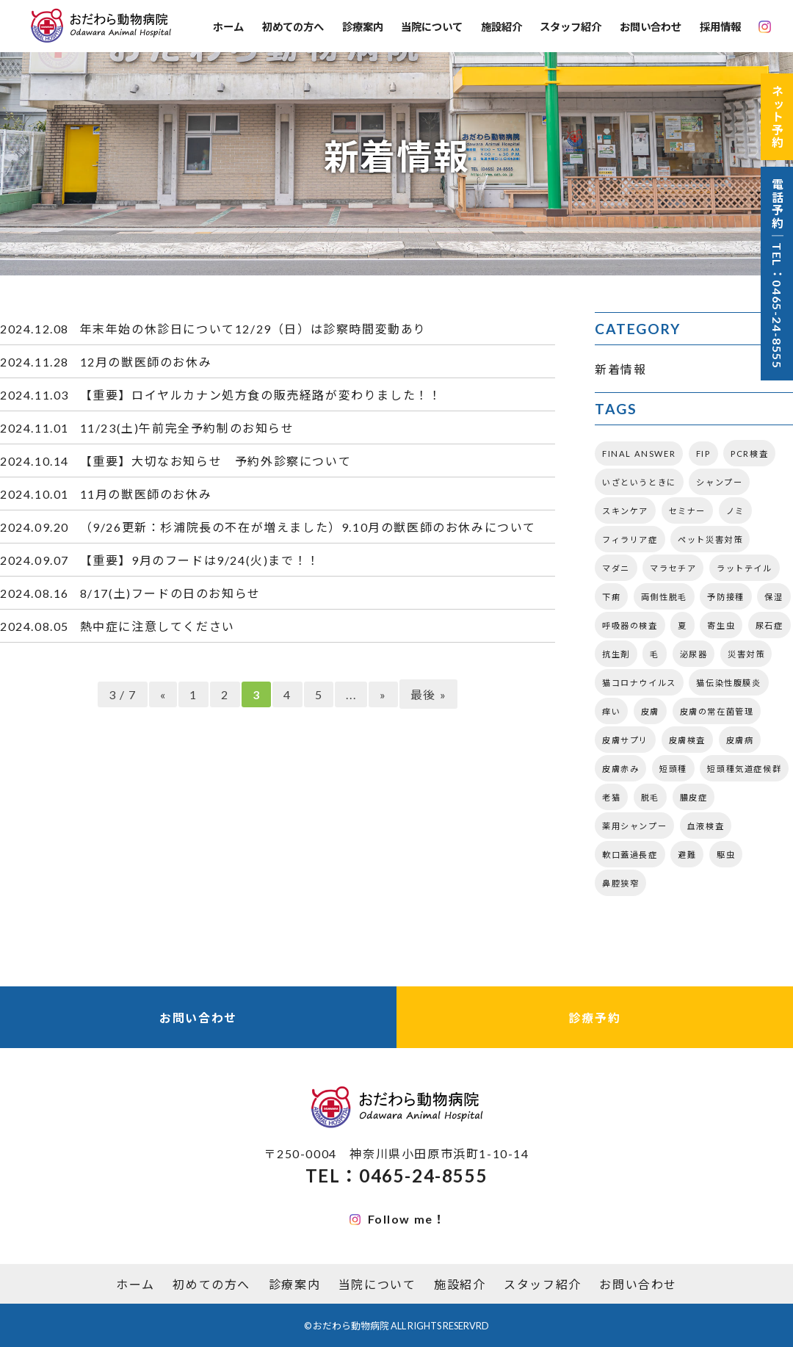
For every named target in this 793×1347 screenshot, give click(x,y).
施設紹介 (501, 27)
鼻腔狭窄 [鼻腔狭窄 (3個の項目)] (620, 883)
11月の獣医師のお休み (146, 494)
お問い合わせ (650, 27)
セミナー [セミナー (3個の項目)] (687, 511)
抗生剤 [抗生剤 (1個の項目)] (616, 654)
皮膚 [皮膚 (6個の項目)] (650, 711)
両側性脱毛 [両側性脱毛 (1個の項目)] (664, 597)
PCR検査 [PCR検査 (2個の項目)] (749, 453)
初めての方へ (293, 27)
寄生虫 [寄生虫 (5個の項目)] (721, 625)
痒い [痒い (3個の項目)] (611, 711)
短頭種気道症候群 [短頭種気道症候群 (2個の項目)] (744, 768)
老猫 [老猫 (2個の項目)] (611, 797)
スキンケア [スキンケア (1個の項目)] (625, 511)
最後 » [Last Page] (428, 694)
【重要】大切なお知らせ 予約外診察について (216, 461)
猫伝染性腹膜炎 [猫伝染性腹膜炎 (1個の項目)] (728, 682)
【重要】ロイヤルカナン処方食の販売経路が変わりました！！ (261, 395)
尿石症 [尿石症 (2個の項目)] (769, 625)
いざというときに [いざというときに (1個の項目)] (639, 482)
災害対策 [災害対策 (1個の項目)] (746, 654)
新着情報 (620, 369)
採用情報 (720, 27)
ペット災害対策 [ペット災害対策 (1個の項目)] (710, 539)
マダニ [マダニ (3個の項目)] (616, 568)
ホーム (228, 27)
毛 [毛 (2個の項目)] (654, 654)
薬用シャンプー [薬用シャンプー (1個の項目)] (634, 826)
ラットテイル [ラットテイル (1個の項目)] (744, 568)
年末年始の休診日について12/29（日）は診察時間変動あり (253, 329)
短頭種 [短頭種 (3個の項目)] (673, 768)
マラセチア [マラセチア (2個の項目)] (673, 568)
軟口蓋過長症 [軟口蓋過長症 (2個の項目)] (630, 854)
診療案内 (362, 27)
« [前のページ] (163, 694)
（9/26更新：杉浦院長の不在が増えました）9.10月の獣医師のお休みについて (308, 527)
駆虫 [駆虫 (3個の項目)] (726, 854)
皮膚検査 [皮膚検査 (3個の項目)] (687, 740)
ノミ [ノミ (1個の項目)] (735, 511)
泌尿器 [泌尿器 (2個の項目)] (694, 654)
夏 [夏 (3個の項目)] (682, 625)
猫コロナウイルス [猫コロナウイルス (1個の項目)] (639, 682)
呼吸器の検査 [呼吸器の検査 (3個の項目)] (630, 625)
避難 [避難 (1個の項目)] (687, 854)
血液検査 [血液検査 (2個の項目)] (705, 826)
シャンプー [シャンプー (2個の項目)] (719, 482)
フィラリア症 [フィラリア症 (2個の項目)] (630, 539)
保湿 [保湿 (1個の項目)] (773, 597)
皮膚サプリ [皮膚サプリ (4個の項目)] (625, 740)
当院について (432, 27)
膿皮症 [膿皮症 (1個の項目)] (694, 797)
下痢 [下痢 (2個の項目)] (611, 597)
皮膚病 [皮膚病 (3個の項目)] (740, 740)
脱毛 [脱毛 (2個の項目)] (650, 797)
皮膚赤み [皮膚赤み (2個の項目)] (620, 768)
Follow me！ (398, 1219)
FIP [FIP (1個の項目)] (703, 453)
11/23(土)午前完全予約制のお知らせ (187, 428)
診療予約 (594, 1018)
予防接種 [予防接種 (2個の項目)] (725, 597)
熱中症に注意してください (157, 626)
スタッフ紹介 (570, 27)
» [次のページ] (383, 694)
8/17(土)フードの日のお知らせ (170, 593)
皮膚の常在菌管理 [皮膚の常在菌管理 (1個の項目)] (717, 711)
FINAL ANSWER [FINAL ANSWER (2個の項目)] (639, 453)
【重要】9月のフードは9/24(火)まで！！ (200, 560)
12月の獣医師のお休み (146, 362)
